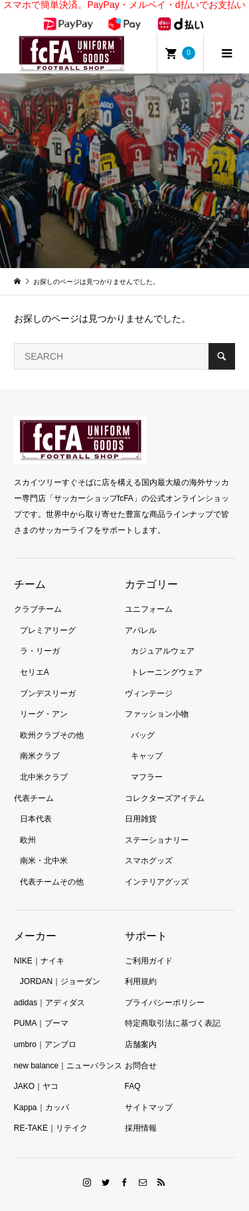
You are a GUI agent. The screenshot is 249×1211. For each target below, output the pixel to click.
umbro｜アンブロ (45, 1030)
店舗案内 (141, 1030)
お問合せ (141, 1051)
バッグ (143, 721)
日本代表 (36, 805)
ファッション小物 (157, 700)
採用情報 (141, 1114)
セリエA (34, 658)
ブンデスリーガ (48, 679)
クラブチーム (38, 595)
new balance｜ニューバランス (68, 1051)
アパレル (141, 616)
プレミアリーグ (48, 616)
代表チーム (34, 784)
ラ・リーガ (40, 637)
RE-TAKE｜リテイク (51, 1114)
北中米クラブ (44, 763)
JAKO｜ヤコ (36, 1072)
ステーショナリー (157, 826)
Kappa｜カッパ (41, 1093)
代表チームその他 (52, 868)
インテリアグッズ (157, 868)
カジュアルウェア (163, 637)
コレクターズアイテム (165, 784)
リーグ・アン (44, 700)
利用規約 (141, 967)
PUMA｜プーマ (41, 1009)
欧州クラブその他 (52, 721)
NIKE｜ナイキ (39, 947)
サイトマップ (149, 1093)
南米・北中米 (44, 846)
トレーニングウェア (167, 658)
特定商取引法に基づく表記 (172, 1009)
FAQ (133, 1072)
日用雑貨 (141, 805)
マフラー (147, 763)
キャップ (147, 742)
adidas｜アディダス (49, 988)
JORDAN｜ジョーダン (60, 967)
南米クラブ (40, 742)
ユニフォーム (149, 595)
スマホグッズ (149, 846)
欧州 (28, 826)
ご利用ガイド (149, 947)
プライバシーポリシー (165, 988)
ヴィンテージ (149, 679)
